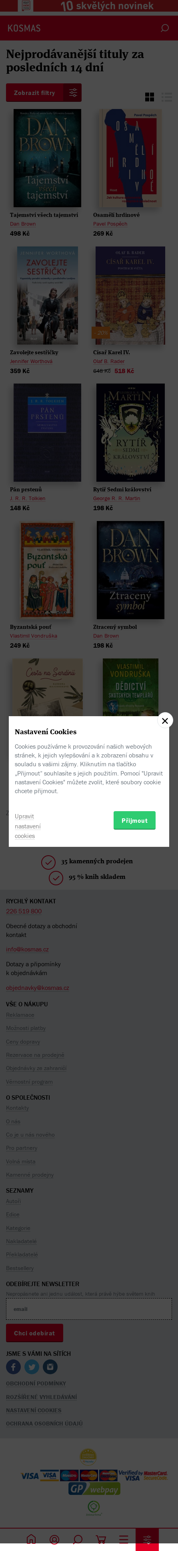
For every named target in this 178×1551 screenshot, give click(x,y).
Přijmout (135, 820)
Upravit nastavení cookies (28, 826)
